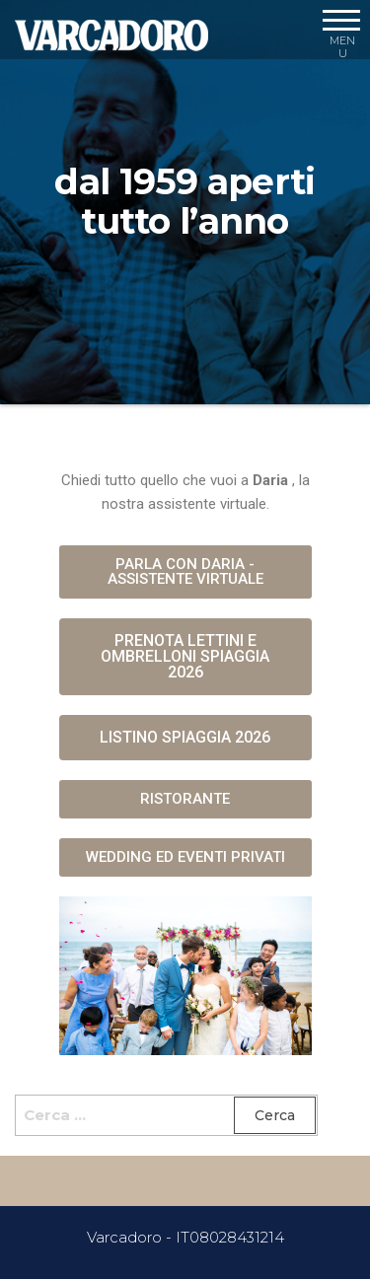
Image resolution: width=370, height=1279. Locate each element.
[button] (185, 572)
